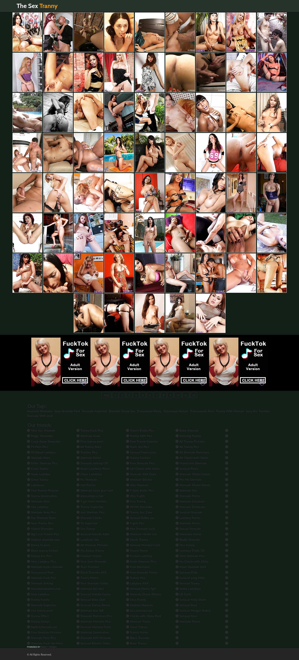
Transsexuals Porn (202, 411)
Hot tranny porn (40, 610)
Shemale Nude (88, 436)
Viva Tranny (136, 501)
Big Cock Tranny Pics (43, 534)
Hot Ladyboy (37, 507)
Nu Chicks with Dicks (192, 561)
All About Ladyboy (41, 452)
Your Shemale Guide (92, 583)
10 (177, 395)
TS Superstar (87, 523)
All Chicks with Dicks (191, 457)
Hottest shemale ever (43, 539)
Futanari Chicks (88, 556)
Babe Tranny (136, 643)
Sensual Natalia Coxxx (93, 594)
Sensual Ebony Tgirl (141, 588)
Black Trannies (138, 638)
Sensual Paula (186, 468)
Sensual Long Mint (190, 577)
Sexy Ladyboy (38, 594)
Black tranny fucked (42, 550)
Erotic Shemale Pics (42, 463)
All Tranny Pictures (190, 441)
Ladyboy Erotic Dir (190, 550)
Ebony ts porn (38, 545)
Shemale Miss (38, 501)
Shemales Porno (188, 534)
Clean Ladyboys (89, 474)
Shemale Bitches (139, 479)
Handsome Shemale (191, 463)
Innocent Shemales (40, 411)
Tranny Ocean (38, 621)
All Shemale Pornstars (192, 452)
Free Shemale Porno (141, 572)
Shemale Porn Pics (41, 638)
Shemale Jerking (40, 583)
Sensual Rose (186, 605)
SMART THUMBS (49, 647)
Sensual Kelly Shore (190, 599)
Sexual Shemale (188, 528)
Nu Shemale (86, 479)
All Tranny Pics (187, 447)
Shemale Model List (141, 534)
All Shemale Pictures (92, 545)
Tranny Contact (138, 457)
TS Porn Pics (37, 447)
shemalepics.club (89, 496)
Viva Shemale (137, 485)
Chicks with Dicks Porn (143, 616)
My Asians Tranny (90, 550)
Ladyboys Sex (87, 539)
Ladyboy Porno (187, 517)
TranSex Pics (86, 452)
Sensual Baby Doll (90, 599)
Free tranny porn (89, 441)
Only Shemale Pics (190, 556)
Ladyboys (35, 485)
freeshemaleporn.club (44, 588)
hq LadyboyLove (139, 610)
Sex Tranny (85, 528)
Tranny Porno (87, 577)
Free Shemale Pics (140, 463)
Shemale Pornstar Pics (93, 621)
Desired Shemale (139, 605)
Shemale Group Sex (122, 411)
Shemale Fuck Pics (41, 577)
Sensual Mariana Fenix (93, 627)
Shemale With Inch (40, 416)
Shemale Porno (88, 457)
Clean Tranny (137, 627)
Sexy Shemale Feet (67, 411)
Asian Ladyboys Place (93, 468)
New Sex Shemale (41, 430)
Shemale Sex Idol (90, 588)
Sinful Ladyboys (188, 588)
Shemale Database (190, 501)
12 (193, 395)
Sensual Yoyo (186, 616)
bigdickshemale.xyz (42, 627)
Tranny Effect (38, 616)
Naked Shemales (40, 528)
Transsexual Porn (40, 572)
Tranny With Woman (230, 411)
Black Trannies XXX (91, 572)
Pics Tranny (185, 545)
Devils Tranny (137, 539)
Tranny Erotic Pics (140, 430)
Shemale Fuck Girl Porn (45, 643)
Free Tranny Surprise (142, 441)
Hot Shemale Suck (140, 528)
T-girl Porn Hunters (91, 501)
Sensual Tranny (187, 583)
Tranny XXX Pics (139, 436)
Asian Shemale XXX (190, 567)
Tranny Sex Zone (139, 512)
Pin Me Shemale (188, 479)
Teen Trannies (87, 567)
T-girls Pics (135, 523)
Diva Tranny (136, 599)
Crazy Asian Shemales (44, 441)
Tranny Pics (135, 577)
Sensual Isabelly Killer (93, 534)
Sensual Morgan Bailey (192, 610)
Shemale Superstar (41, 605)
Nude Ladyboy (39, 474)
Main (106, 395)
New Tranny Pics (40, 523)
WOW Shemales (139, 507)
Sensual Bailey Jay (140, 517)
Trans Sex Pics (137, 447)
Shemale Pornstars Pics (94, 616)
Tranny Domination (42, 496)
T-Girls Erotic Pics (140, 490)
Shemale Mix (186, 490)
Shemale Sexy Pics (41, 512)
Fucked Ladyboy (139, 556)
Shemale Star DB (89, 610)
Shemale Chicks (89, 517)
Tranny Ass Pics (39, 556)
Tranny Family (38, 599)
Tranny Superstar (89, 507)
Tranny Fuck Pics (89, 430)
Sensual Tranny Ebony (93, 605)
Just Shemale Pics (90, 512)
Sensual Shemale (188, 512)
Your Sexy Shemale (91, 561)
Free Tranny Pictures (43, 490)
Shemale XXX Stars (141, 474)
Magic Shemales (40, 436)
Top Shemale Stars (41, 517)
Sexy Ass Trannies (258, 411)
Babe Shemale (187, 430)
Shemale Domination (92, 632)
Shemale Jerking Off (92, 463)
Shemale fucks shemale (45, 567)
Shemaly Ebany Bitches (143, 594)
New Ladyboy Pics (41, 561)
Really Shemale (187, 539)
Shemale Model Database (194, 474)
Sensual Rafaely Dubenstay (96, 643)
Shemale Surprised (94, 411)
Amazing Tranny (188, 436)
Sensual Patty (186, 572)
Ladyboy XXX (137, 583)
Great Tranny (37, 479)
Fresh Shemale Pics (141, 561)
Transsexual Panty (149, 411)
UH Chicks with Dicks (143, 468)
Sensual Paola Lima (141, 452)
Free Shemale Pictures (44, 632)
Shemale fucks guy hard (94, 490)
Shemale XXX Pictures (93, 638)
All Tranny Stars (88, 447)
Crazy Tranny (37, 468)
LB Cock (183, 594)
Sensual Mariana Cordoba (145, 545)
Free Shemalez (138, 567)
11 (185, 395)
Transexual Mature (175, 411)
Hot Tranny (86, 485)
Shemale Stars (38, 457)
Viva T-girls (135, 496)
